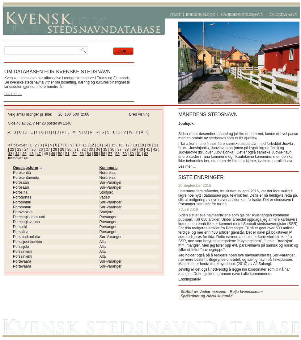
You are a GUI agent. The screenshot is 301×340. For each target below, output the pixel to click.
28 (55, 149)
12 (92, 145)
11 (85, 145)
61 (139, 154)
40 (141, 149)
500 (76, 114)
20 (60, 114)
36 (112, 149)
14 (106, 145)
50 (60, 154)
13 (99, 145)
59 (125, 154)
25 (34, 149)
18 (135, 145)
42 (155, 149)
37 (119, 149)
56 (103, 154)
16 (120, 145)
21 (156, 145)
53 (82, 154)
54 (89, 154)
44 (17, 154)
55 (96, 154)
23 (19, 149)
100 (68, 114)
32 (84, 149)
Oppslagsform (25, 168)
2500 (85, 114)
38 (127, 149)
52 (74, 154)
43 (10, 154)
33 (91, 149)
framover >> (18, 158)
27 (48, 149)
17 (127, 145)
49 (53, 154)
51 (67, 154)
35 (105, 149)
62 (146, 154)
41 (148, 149)
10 (77, 145)
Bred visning (139, 114)
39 (134, 149)
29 (62, 149)
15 (113, 145)
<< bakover (17, 145)
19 (142, 145)
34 (98, 149)
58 (117, 154)
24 (26, 149)
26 (41, 149)
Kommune (109, 168)
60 (132, 154)
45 (24, 154)
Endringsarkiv (189, 279)
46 (31, 154)
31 (76, 149)
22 (12, 149)
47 (39, 154)
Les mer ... (13, 94)
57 (110, 154)
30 (69, 149)
